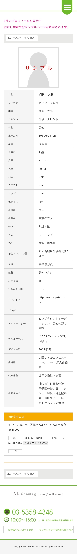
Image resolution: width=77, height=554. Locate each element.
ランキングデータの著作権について (56, 531)
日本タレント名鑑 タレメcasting (28, 6)
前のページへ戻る (24, 38)
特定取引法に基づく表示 (20, 530)
